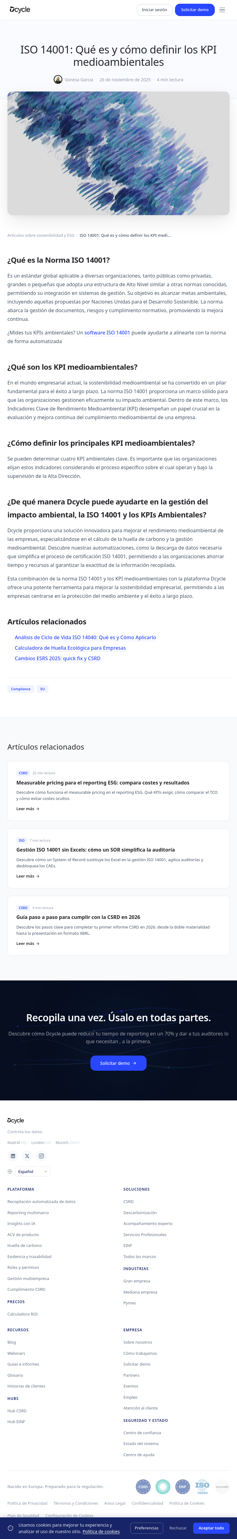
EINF (127, 1245)
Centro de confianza (142, 1432)
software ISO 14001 (107, 332)
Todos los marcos (139, 1256)
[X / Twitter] (27, 1156)
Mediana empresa (140, 1292)
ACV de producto (23, 1234)
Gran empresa (136, 1281)
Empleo (130, 1397)
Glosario (15, 1375)
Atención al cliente (140, 1408)
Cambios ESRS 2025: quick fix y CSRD (58, 658)
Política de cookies (101, 1531)
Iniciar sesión (154, 9)
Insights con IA (21, 1223)
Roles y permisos (23, 1267)
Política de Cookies (187, 1503)
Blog (11, 1342)
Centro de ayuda (139, 1454)
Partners (131, 1375)
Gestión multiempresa (28, 1278)
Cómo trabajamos (140, 1353)
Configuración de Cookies (69, 1515)
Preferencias (147, 1528)
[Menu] (222, 10)
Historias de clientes (26, 1386)
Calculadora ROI (22, 1314)
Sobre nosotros (137, 1342)
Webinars (16, 1353)
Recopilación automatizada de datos (41, 1201)
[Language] (32, 1172)
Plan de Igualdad (23, 1515)
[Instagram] (41, 1156)
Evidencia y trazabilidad (29, 1256)
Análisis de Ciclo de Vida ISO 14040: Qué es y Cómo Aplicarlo (85, 637)
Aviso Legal (115, 1503)
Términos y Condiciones (75, 1503)
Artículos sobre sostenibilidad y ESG (40, 235)
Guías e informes (23, 1364)
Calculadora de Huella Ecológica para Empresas (70, 647)
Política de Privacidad (27, 1503)
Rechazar (178, 1528)
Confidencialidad (147, 1503)
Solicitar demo (195, 9)
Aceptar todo (211, 1528)
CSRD (128, 1201)
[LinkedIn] (13, 1156)
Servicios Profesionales (144, 1234)
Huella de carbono (24, 1245)
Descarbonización (140, 1212)
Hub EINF (16, 1421)
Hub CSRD (17, 1411)
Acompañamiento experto (148, 1223)
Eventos (130, 1386)
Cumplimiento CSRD (26, 1289)
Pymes (129, 1303)
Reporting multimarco (28, 1212)
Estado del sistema (141, 1443)
